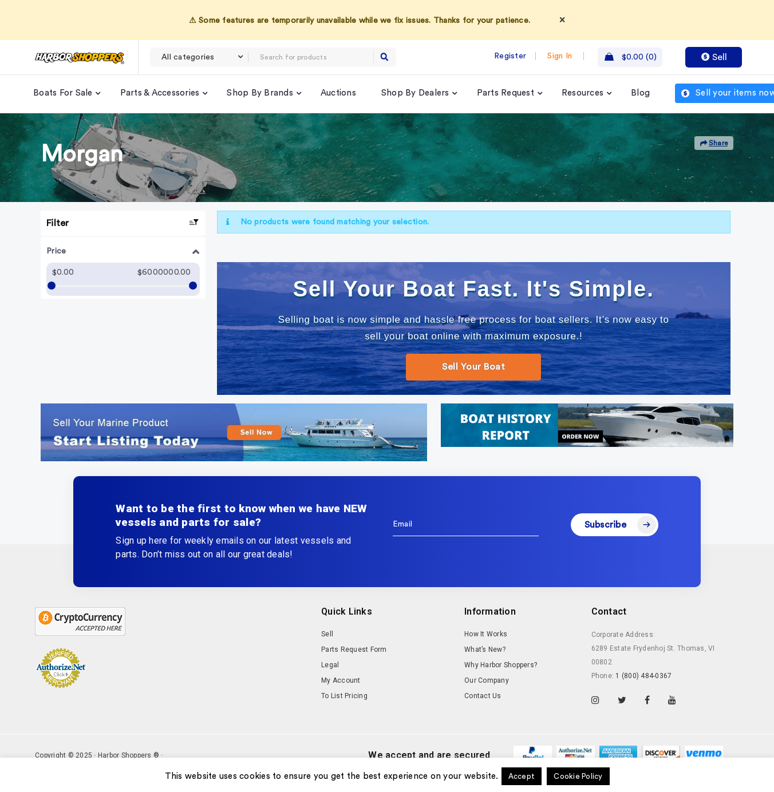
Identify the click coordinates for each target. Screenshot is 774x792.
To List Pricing (344, 696)
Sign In (559, 56)
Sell (714, 57)
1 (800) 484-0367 (643, 676)
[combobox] (199, 57)
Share (714, 143)
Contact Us (482, 696)
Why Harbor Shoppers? (500, 665)
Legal (330, 665)
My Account (341, 680)
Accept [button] (521, 776)
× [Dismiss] (562, 19)
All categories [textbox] (188, 57)
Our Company (486, 680)
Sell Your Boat (473, 366)
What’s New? (485, 650)
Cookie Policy (578, 776)
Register (510, 56)
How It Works (485, 634)
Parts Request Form (354, 650)
